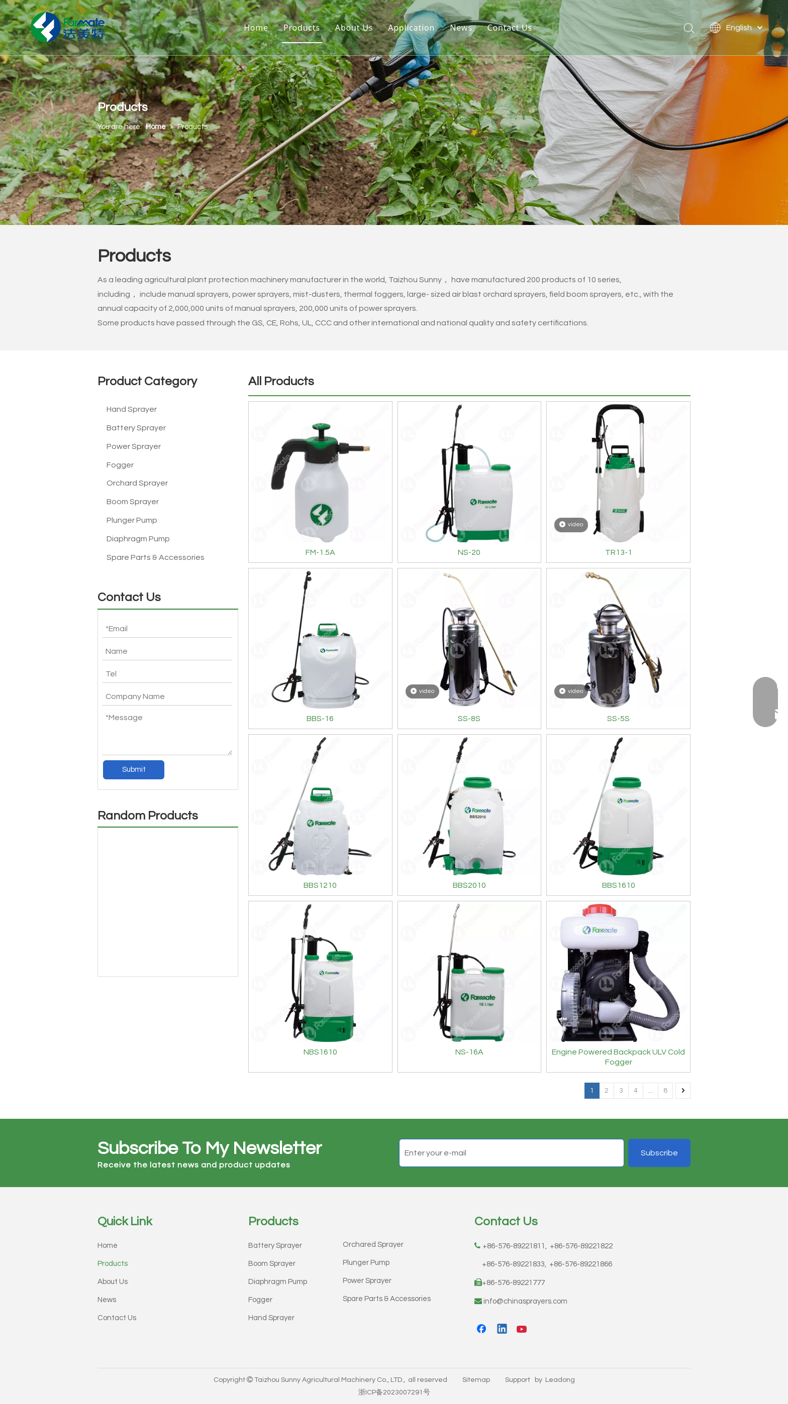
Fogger (120, 465)
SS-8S (469, 719)
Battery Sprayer (136, 428)
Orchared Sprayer (373, 1244)
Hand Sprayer (132, 409)
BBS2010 (469, 885)
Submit (134, 769)
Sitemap (476, 1379)
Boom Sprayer (133, 502)
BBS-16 (320, 719)
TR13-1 (618, 552)
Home (256, 27)
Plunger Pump (132, 520)
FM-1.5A (320, 552)
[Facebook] (482, 1330)
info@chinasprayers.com (525, 1301)
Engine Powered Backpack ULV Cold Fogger (618, 1057)
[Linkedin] (503, 1330)
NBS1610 (320, 1052)
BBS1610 (618, 885)
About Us (354, 27)
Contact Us (509, 27)
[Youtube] (523, 1330)
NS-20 (469, 552)
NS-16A (469, 1052)
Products (301, 27)
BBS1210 (320, 885)
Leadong (560, 1379)
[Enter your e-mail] (511, 1153)
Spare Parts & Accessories (156, 557)
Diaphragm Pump (138, 539)
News (461, 27)
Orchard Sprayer (137, 483)
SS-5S (618, 719)
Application (411, 27)
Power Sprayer (134, 446)
